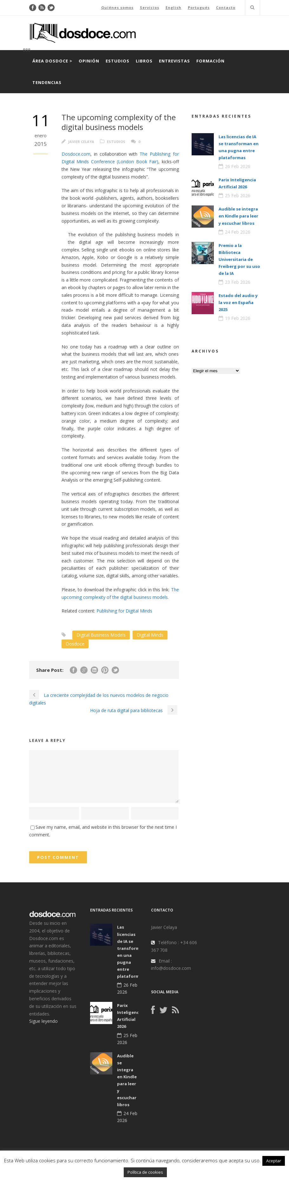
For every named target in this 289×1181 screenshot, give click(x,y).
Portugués (199, 7)
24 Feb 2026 (237, 232)
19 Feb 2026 (237, 318)
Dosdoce (75, 644)
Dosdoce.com (76, 154)
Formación (210, 61)
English (173, 7)
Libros (144, 61)
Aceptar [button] (273, 1161)
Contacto (225, 7)
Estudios (117, 61)
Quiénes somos (117, 7)
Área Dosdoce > (52, 61)
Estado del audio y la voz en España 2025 (238, 302)
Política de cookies (145, 1172)
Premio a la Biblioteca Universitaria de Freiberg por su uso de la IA (239, 259)
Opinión (89, 61)
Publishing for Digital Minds (124, 611)
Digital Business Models (101, 635)
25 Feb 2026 (237, 195)
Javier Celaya (81, 141)
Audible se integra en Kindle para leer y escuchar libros (238, 216)
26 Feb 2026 (237, 166)
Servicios (149, 7)
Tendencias (47, 82)
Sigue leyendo (43, 1021)
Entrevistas (174, 61)
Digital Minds (150, 635)
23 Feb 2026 (237, 282)
